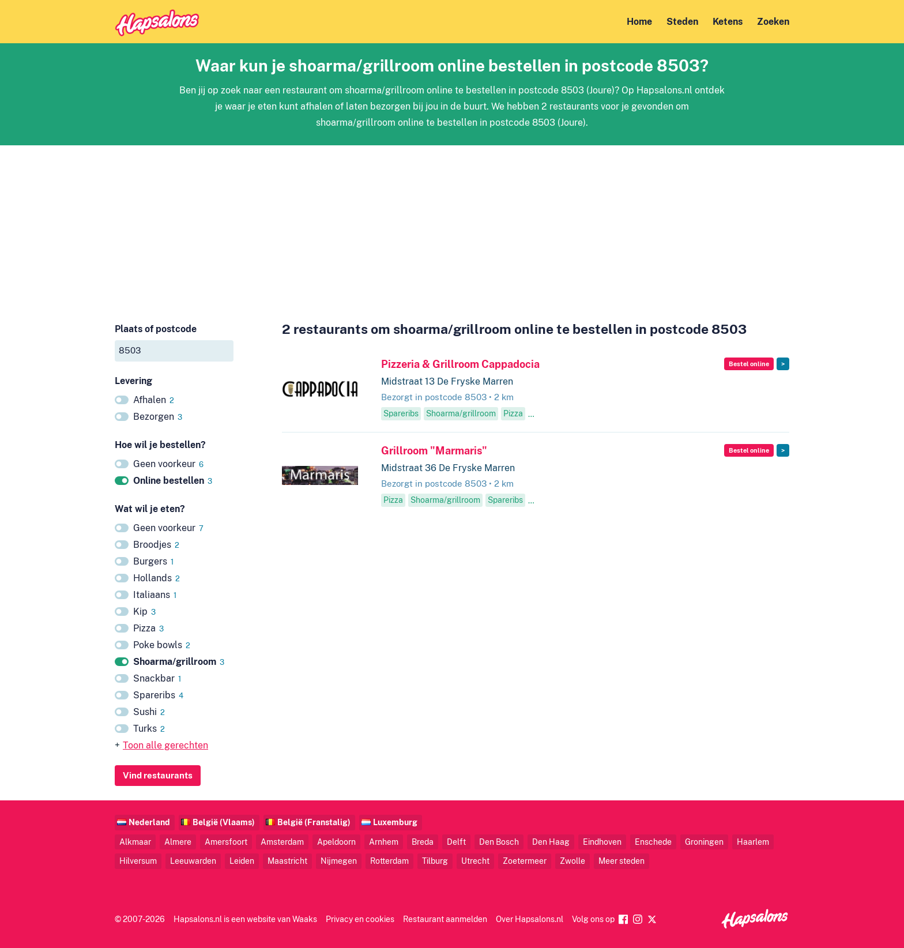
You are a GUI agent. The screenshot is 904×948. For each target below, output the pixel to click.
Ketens (728, 21)
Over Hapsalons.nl (529, 919)
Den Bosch (499, 842)
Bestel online (749, 363)
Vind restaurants (158, 775)
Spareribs (158, 695)
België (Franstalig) (314, 822)
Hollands (156, 578)
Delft (456, 842)
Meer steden (621, 861)
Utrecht (475, 861)
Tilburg (435, 861)
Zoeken (773, 21)
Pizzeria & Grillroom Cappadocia (460, 364)
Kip (144, 611)
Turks (149, 728)
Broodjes (156, 544)
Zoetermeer (525, 861)
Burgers (153, 561)
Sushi (149, 711)
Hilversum (138, 861)
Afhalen (153, 399)
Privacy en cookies (360, 919)
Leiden (241, 861)
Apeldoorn (336, 842)
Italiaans (154, 594)
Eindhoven (602, 842)
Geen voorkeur (168, 463)
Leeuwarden (193, 861)
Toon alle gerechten (165, 745)
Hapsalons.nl (198, 919)
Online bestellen (172, 480)
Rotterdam (389, 861)
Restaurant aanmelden (445, 919)
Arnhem (383, 842)
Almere (177, 842)
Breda (423, 842)
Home (639, 21)
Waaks (304, 919)
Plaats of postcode (156, 328)
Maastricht (287, 861)
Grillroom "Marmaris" (434, 451)
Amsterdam (282, 842)
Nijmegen (339, 861)
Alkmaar (135, 842)
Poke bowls (161, 644)
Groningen (704, 842)
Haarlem (753, 842)
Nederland (149, 822)
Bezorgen (157, 416)
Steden (682, 21)
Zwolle (572, 861)
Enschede (653, 842)
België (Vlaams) (224, 822)
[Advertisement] (452, 226)
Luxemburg (395, 822)
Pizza (148, 628)
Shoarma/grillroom (178, 661)
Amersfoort (226, 842)
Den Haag (551, 842)
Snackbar (157, 678)
